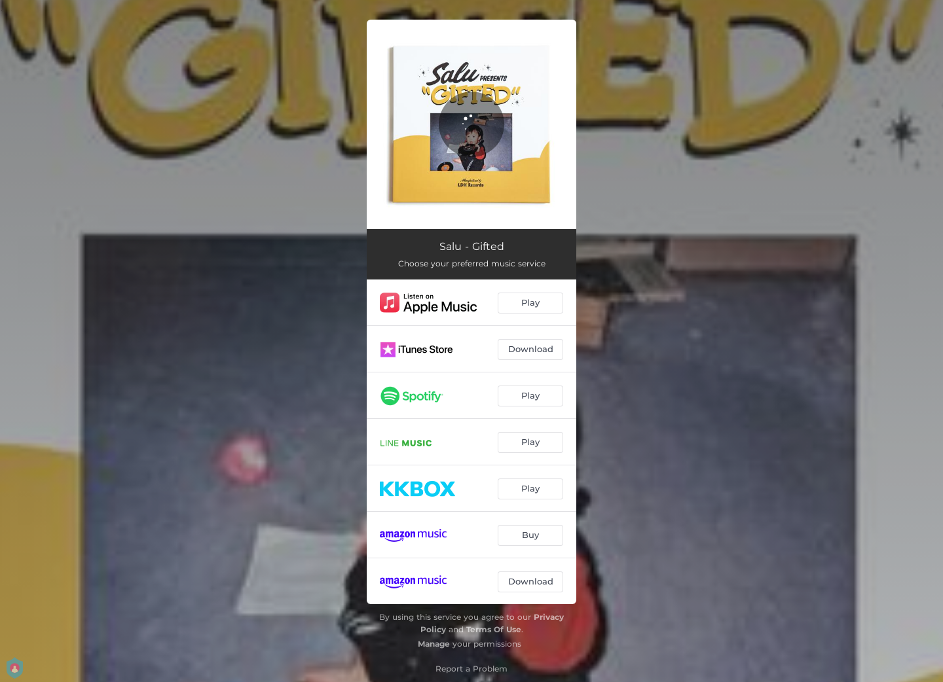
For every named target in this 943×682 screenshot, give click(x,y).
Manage (434, 644)
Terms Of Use (493, 629)
